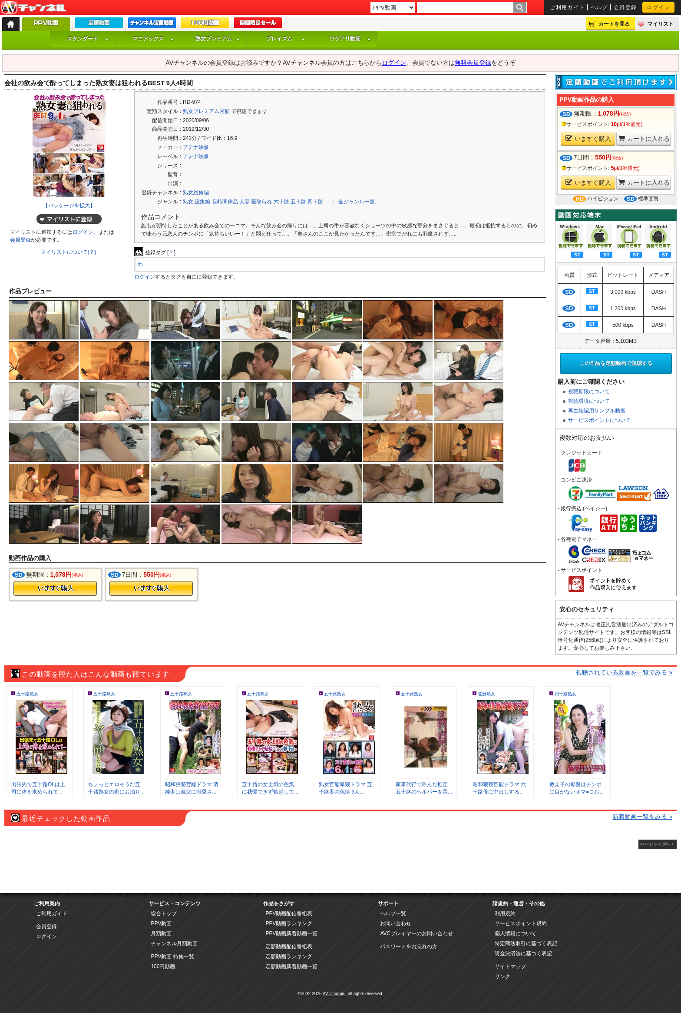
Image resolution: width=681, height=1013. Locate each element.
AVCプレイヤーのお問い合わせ (416, 933)
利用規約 (505, 913)
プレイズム (285, 39)
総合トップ (164, 913)
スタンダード (88, 39)
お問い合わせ (395, 923)
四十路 (315, 202)
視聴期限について (589, 392)
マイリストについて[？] (68, 252)
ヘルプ (599, 7)
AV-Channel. (335, 993)
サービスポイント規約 (521, 923)
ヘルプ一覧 (393, 913)
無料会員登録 (473, 62)
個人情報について (515, 933)
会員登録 (625, 7)
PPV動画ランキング (288, 923)
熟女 (188, 202)
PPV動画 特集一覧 (172, 956)
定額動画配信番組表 (288, 946)
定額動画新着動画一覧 (291, 966)
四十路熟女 (565, 693)
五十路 (298, 202)
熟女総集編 (196, 192)
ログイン (658, 7)
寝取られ (261, 202)
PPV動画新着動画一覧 (291, 933)
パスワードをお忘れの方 (408, 946)
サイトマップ (510, 966)
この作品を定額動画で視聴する (615, 363)
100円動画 (163, 966)
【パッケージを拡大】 (69, 206)
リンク (502, 976)
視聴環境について (589, 401)
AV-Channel (33, 8)
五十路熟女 (27, 693)
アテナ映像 (196, 147)
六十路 (281, 202)
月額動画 (161, 933)
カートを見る (614, 24)
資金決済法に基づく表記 (523, 953)
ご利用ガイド (567, 7)
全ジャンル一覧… (359, 202)
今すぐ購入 (55, 588)
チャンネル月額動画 (174, 943)
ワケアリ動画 (350, 39)
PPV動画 (161, 923)
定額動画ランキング (288, 956)
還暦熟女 (486, 693)
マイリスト (661, 24)
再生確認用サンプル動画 (596, 411)
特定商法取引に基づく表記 (526, 943)
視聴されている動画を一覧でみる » (624, 672)
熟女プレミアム (217, 39)
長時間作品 (225, 202)
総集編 (202, 202)
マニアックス (153, 39)
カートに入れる (644, 138)
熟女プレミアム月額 (206, 111)
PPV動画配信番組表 (288, 913)
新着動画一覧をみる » (642, 816)
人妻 (244, 202)
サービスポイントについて (599, 420)
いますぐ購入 (588, 138)
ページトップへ (655, 844)
